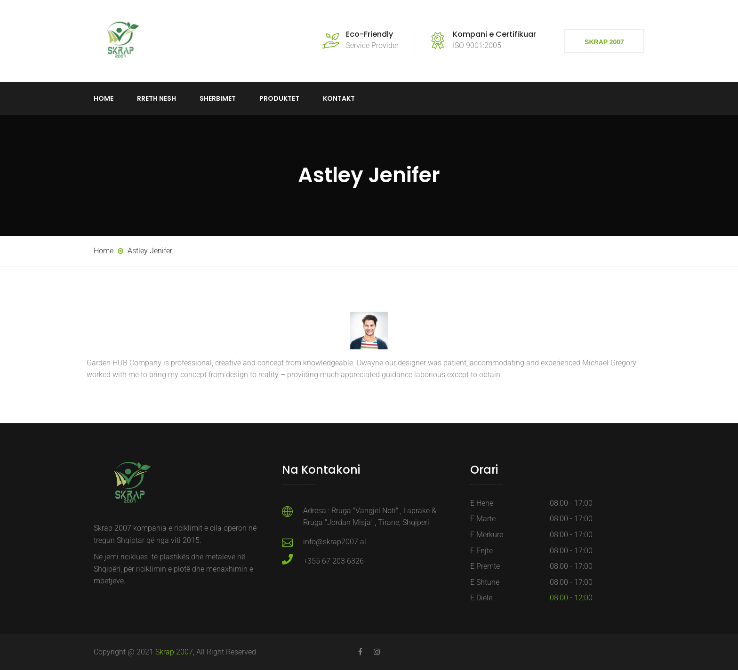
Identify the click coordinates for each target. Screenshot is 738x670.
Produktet (279, 98)
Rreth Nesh (156, 98)
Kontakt (339, 98)
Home (103, 98)
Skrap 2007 (604, 42)
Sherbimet (218, 98)
